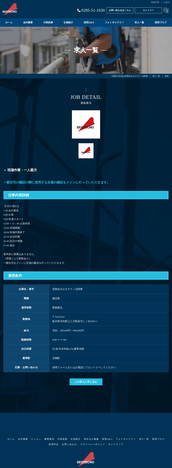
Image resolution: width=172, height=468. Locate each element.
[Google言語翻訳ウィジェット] (166, 10)
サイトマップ (115, 429)
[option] (86, 124)
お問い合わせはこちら (120, 10)
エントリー (148, 10)
